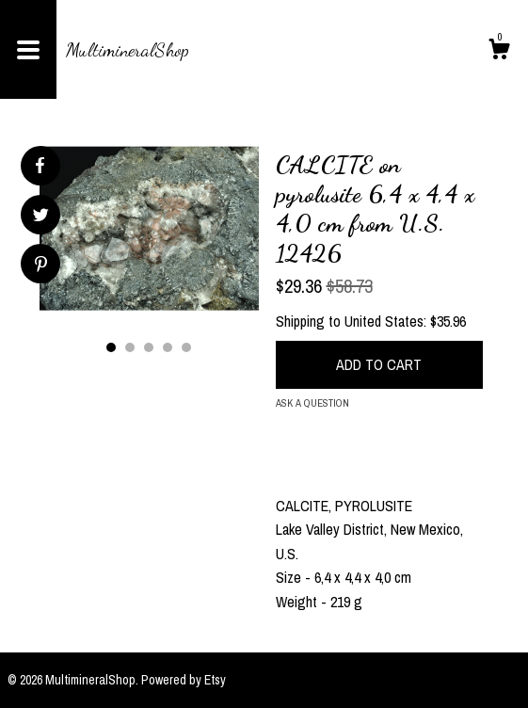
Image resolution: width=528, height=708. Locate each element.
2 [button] (130, 347)
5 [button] (186, 347)
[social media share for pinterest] (41, 266)
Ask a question (312, 403)
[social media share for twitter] (41, 217)
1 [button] (111, 347)
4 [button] (167, 347)
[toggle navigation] (28, 49)
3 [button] (148, 347)
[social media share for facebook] (39, 165)
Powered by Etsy (183, 679)
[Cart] (498, 52)
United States (384, 321)
